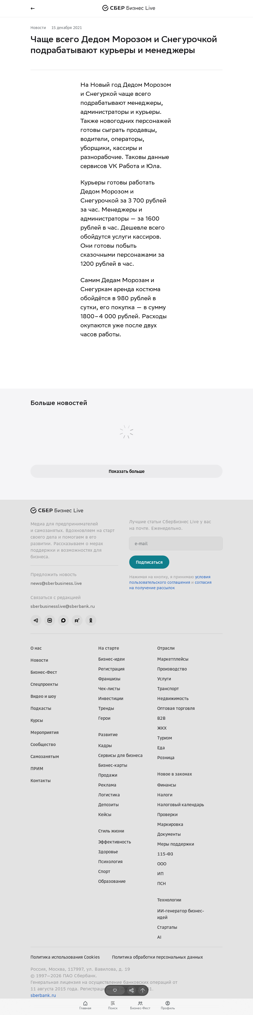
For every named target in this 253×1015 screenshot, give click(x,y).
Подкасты (40, 708)
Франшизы (109, 678)
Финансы (166, 785)
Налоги (164, 794)
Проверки (167, 814)
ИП (160, 873)
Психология (110, 861)
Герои (104, 718)
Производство (172, 669)
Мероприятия (44, 732)
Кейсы (104, 814)
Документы (169, 834)
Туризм (164, 738)
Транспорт (168, 688)
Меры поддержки (175, 844)
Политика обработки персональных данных (157, 957)
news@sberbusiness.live (56, 583)
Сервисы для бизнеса (120, 755)
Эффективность (114, 842)
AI (159, 937)
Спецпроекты (44, 684)
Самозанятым (44, 756)
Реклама (107, 785)
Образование (112, 881)
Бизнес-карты (112, 765)
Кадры (105, 745)
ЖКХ (162, 728)
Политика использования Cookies (65, 957)
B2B (161, 718)
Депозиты (108, 804)
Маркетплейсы (173, 659)
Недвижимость (173, 698)
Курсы (36, 720)
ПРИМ (36, 768)
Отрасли (166, 648)
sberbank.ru (43, 995)
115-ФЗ (165, 854)
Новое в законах (174, 774)
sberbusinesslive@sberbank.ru (62, 606)
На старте (108, 648)
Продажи (107, 775)
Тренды (106, 708)
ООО (161, 863)
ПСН (161, 883)
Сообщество (43, 744)
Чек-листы (109, 688)
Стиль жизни (111, 831)
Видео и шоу (43, 696)
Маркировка (170, 824)
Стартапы (167, 927)
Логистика (109, 794)
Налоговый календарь (180, 804)
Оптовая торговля (176, 708)
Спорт (104, 871)
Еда (161, 747)
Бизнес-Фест (43, 672)
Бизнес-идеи (111, 659)
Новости (38, 27)
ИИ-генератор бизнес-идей (180, 914)
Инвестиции (110, 698)
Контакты (40, 780)
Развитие (108, 734)
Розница (166, 757)
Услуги (164, 678)
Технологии (169, 900)
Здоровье (108, 851)
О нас (36, 648)
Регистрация (111, 669)
